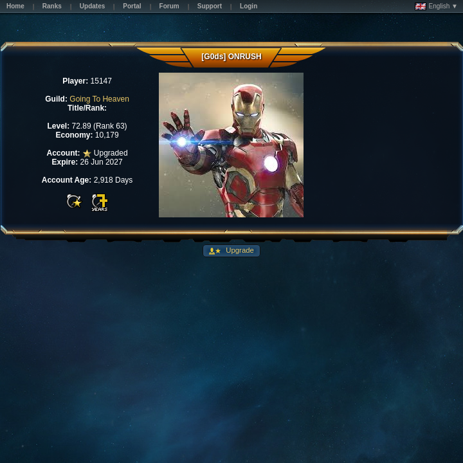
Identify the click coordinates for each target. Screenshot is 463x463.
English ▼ (436, 6)
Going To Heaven (99, 99)
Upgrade (239, 250)
